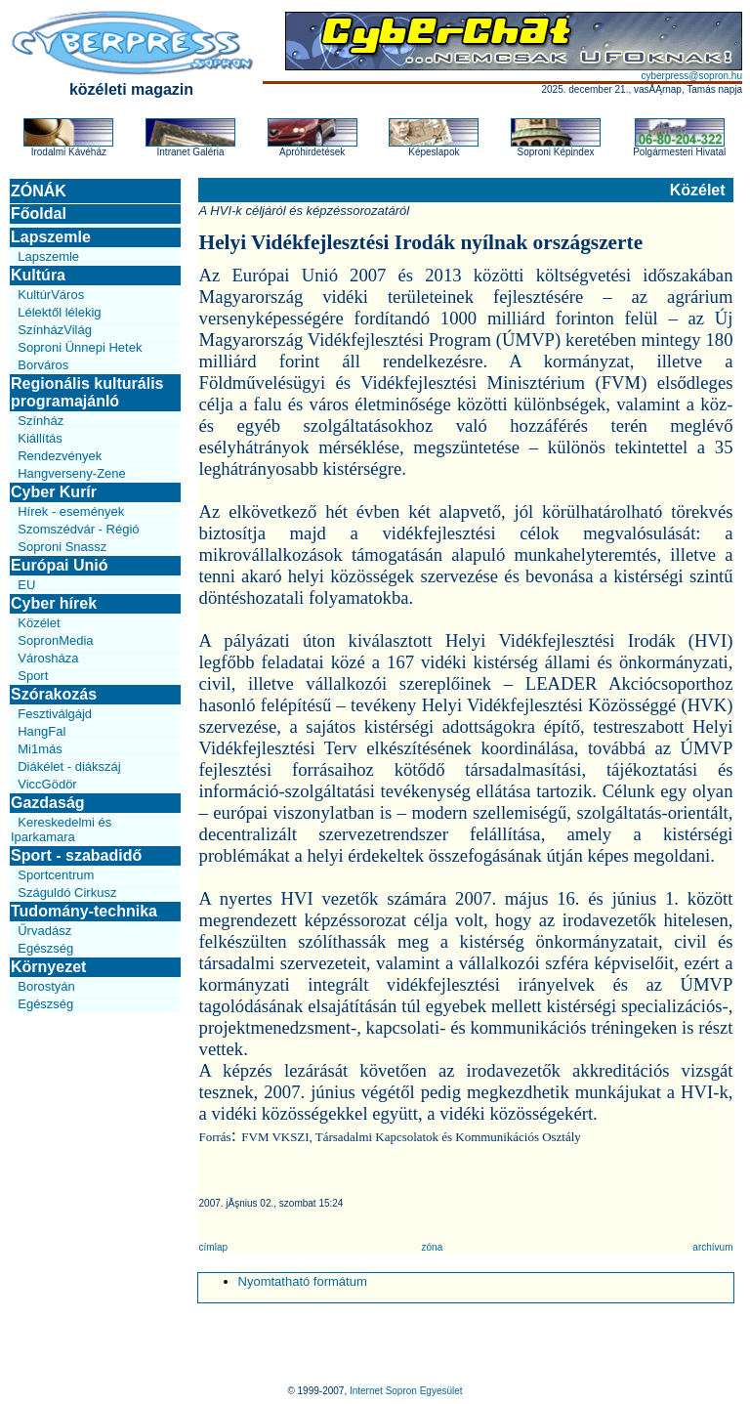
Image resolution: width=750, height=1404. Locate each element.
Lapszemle (51, 237)
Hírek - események (71, 511)
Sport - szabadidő (76, 855)
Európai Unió (59, 565)
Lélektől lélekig (59, 312)
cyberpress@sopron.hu (691, 75)
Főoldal (38, 213)
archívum (712, 1247)
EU (26, 584)
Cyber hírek (54, 603)
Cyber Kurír (54, 492)
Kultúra (38, 275)
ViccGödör (47, 784)
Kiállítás (40, 438)
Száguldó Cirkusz (67, 892)
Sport (33, 675)
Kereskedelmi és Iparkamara (61, 829)
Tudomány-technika (84, 911)
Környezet (48, 966)
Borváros (43, 365)
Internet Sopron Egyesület (406, 1390)
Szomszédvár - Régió (78, 529)
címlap (213, 1247)
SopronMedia (55, 640)
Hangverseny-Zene (72, 473)
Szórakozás (54, 694)
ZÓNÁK (38, 191)
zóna (432, 1247)
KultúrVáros (51, 294)
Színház (40, 420)
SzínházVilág (55, 329)
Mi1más (40, 749)
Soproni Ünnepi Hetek (80, 347)
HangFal (41, 731)
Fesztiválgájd (55, 713)
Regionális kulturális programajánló (87, 392)
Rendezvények (60, 455)
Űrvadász (44, 930)
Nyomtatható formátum (302, 1281)
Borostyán (46, 986)
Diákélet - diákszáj (69, 766)
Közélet (39, 623)
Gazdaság (48, 802)
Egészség (45, 948)
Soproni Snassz (62, 546)
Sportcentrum (56, 875)
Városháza (48, 658)
